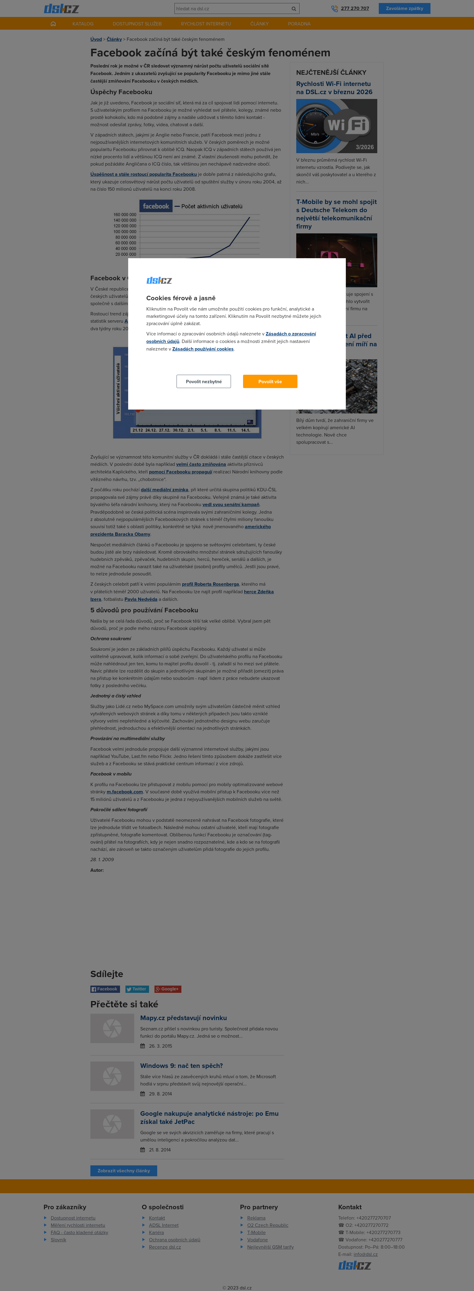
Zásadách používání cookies (203, 348)
